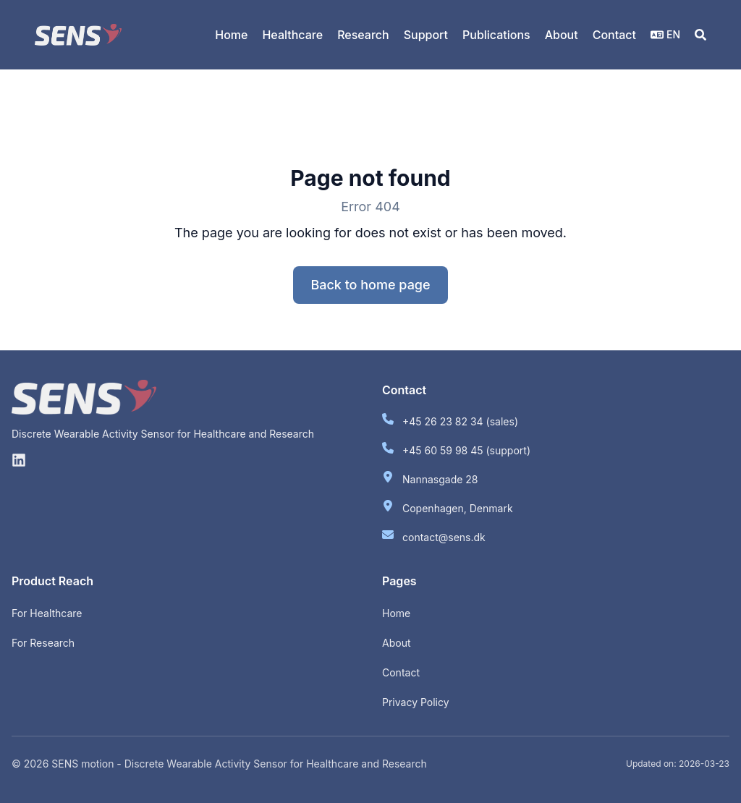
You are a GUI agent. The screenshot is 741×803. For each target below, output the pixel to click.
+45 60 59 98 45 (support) (466, 450)
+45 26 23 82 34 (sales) (460, 421)
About (396, 643)
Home (396, 613)
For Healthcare (47, 613)
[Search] (700, 35)
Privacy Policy (415, 702)
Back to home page (370, 284)
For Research (43, 643)
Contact (401, 672)
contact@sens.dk (444, 537)
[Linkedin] (19, 460)
